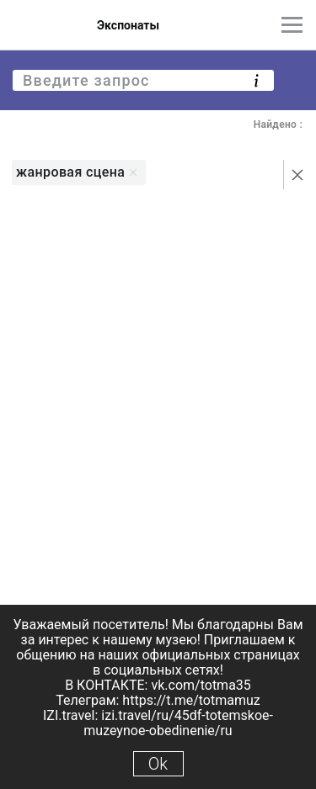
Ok (158, 764)
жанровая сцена (76, 172)
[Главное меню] (292, 24)
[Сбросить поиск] (297, 175)
